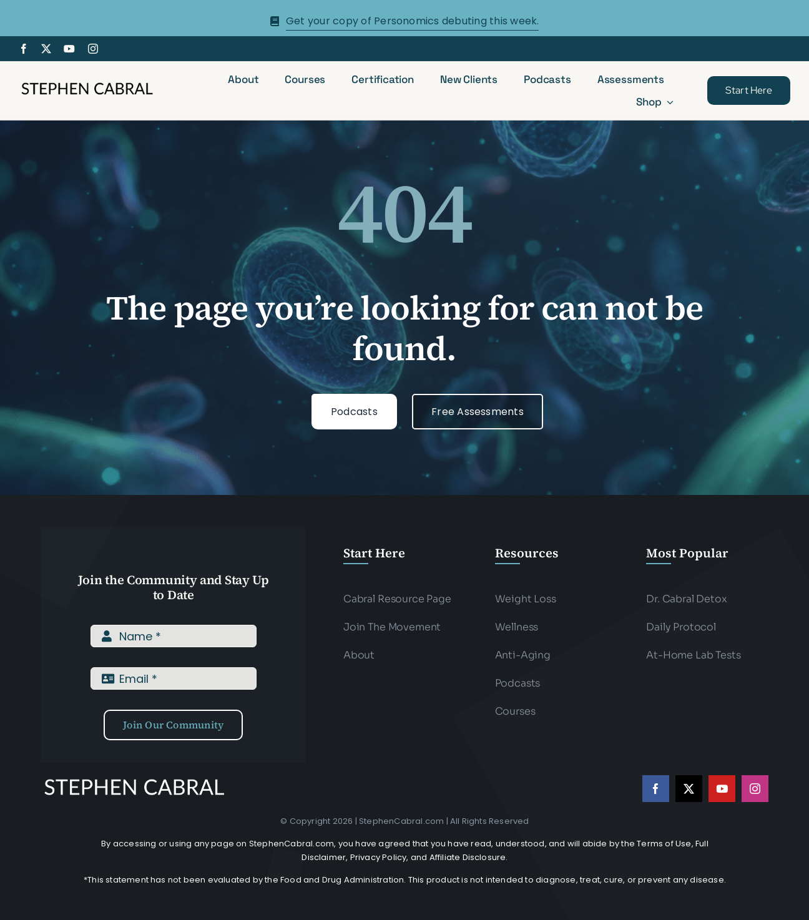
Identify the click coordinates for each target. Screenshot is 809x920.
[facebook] (24, 49)
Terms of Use (664, 843)
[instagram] (93, 49)
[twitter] (46, 49)
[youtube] (69, 49)
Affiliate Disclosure (467, 857)
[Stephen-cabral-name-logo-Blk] (87, 84)
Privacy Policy (378, 857)
